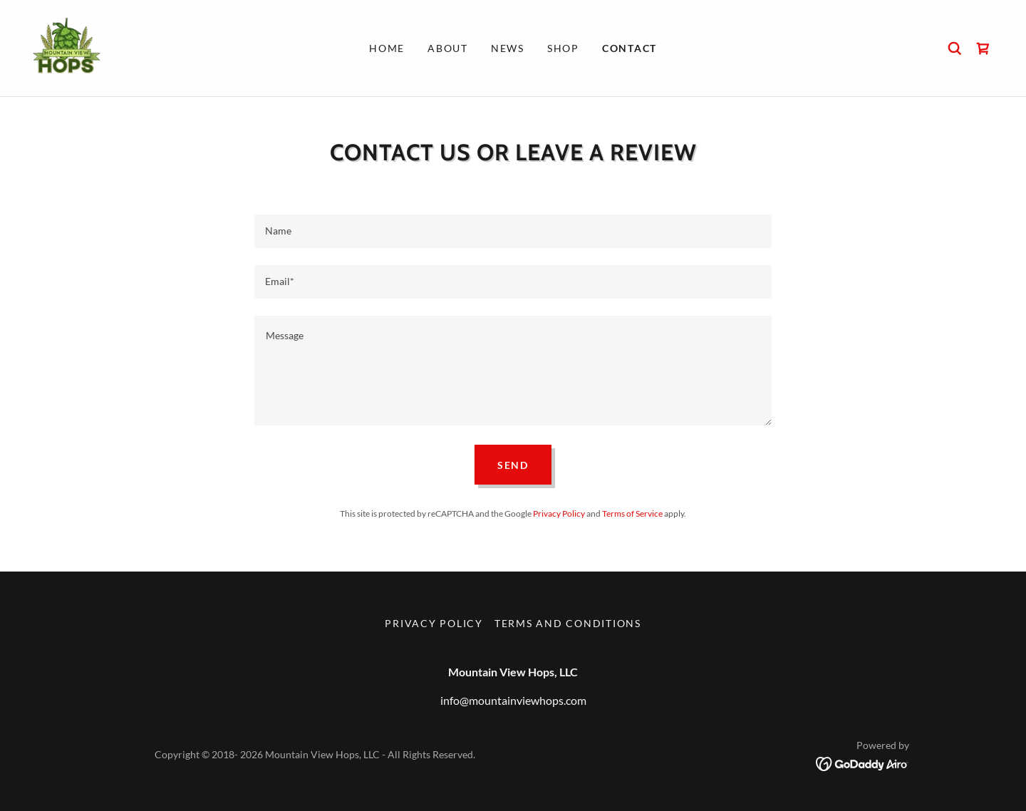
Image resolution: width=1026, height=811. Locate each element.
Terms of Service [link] (632, 513)
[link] (65, 46)
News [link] (507, 48)
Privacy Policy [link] (559, 513)
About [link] (448, 48)
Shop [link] (563, 48)
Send (513, 465)
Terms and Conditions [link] (567, 623)
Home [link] (387, 48)
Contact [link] (629, 48)
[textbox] (512, 231)
